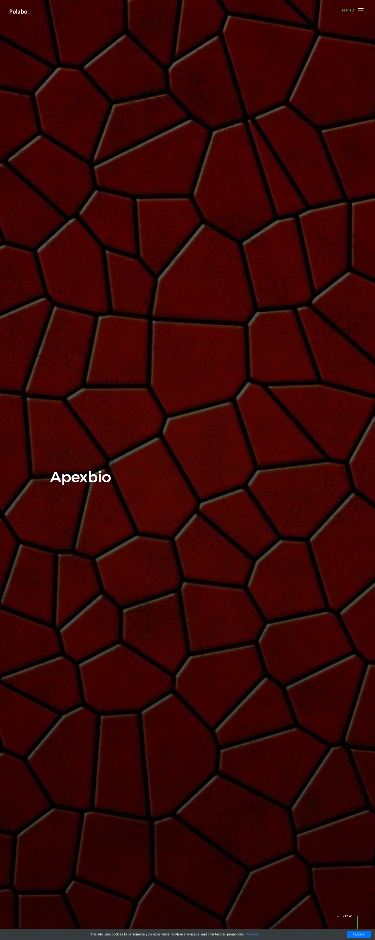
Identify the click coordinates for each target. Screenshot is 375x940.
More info (252, 934)
